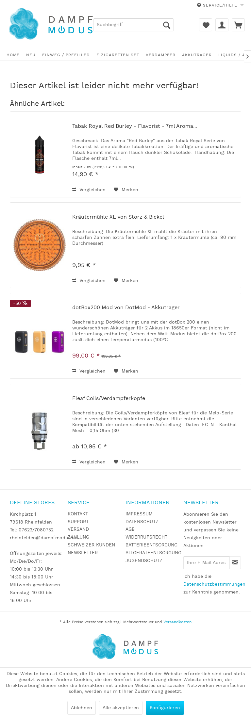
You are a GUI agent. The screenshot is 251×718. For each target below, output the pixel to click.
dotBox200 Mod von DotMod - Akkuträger (126, 308)
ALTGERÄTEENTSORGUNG (153, 553)
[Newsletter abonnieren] (235, 562)
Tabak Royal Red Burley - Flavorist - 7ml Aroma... (134, 126)
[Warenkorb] (238, 24)
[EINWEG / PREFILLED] (66, 55)
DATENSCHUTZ (142, 522)
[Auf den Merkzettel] (126, 190)
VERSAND (78, 529)
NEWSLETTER (83, 553)
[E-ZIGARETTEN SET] (117, 55)
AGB (130, 529)
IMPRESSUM (139, 514)
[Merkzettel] (205, 24)
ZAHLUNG (78, 537)
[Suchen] (167, 24)
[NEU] (31, 55)
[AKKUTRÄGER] (197, 55)
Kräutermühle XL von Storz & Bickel (118, 217)
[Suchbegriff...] (133, 24)
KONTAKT (78, 514)
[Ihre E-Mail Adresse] (206, 562)
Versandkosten (177, 622)
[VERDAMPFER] (160, 55)
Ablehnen (81, 708)
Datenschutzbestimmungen (214, 584)
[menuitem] (133, 24)
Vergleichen (89, 190)
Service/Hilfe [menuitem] (218, 5)
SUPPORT (78, 522)
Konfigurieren (165, 708)
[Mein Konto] (221, 24)
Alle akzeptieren (121, 708)
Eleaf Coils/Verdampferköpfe (108, 398)
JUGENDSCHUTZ (144, 561)
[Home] (13, 55)
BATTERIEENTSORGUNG (151, 545)
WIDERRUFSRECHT (146, 537)
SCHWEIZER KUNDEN (91, 545)
